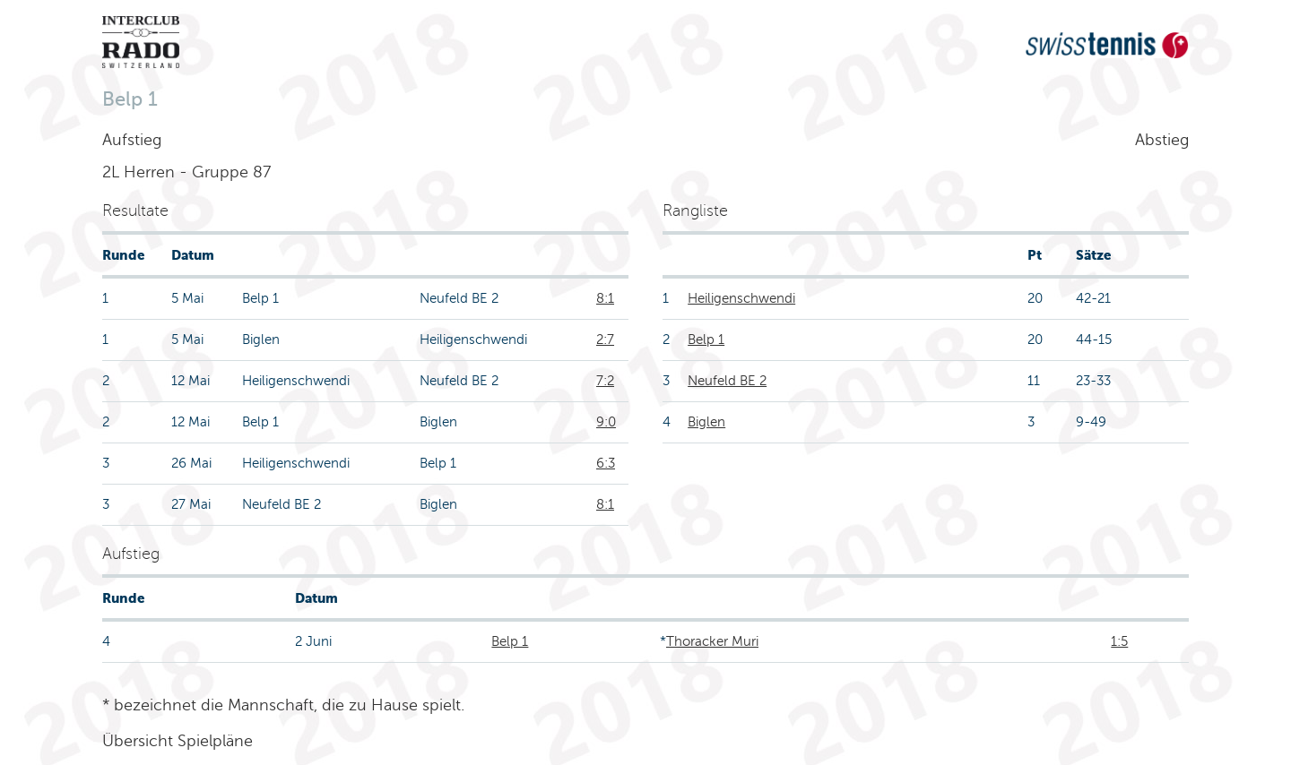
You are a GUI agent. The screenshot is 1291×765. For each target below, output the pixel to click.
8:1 (605, 298)
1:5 (1119, 641)
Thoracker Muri (712, 641)
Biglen (706, 422)
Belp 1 (706, 339)
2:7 (605, 339)
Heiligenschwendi (741, 298)
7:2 (605, 381)
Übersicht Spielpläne (177, 741)
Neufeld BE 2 (727, 381)
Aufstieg (131, 140)
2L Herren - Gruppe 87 (186, 172)
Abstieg (1162, 140)
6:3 (605, 463)
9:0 (606, 422)
